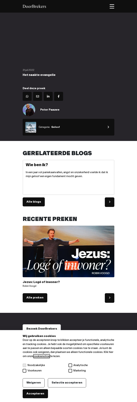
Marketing (77, 371)
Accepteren (35, 394)
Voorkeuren (32, 371)
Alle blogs (33, 202)
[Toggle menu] (111, 6)
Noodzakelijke (34, 365)
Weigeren (33, 383)
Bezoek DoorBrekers (41, 329)
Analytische (78, 365)
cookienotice (42, 356)
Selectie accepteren (67, 383)
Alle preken (35, 298)
